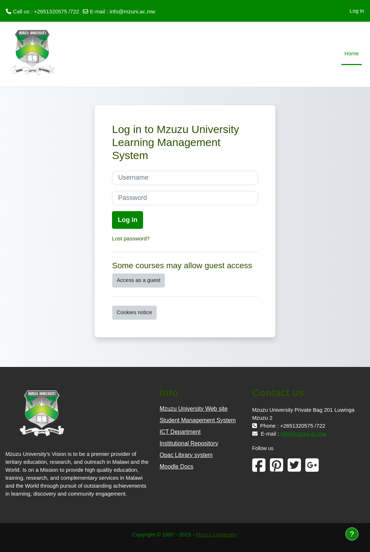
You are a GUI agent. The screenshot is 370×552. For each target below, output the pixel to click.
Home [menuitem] (351, 53)
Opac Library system (186, 455)
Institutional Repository (189, 443)
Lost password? (131, 238)
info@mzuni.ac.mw (132, 11)
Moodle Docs (176, 466)
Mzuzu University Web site (194, 409)
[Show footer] (351, 533)
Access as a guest (138, 280)
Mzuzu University (216, 534)
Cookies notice (134, 312)
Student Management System (198, 420)
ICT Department (180, 432)
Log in (356, 11)
